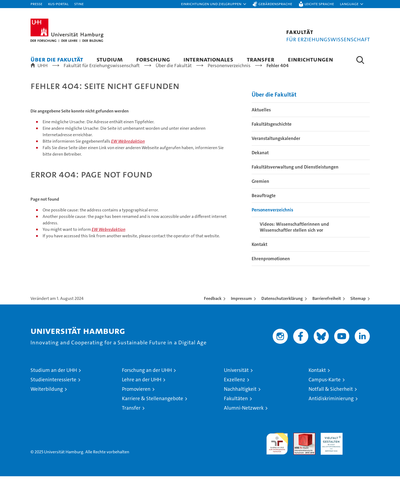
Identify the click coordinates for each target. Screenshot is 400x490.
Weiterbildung (46, 402)
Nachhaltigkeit (240, 402)
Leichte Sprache (319, 3)
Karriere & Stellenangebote (152, 412)
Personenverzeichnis (272, 224)
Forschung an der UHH (147, 384)
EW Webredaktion (128, 155)
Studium (110, 59)
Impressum (241, 312)
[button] (214, 4)
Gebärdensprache (275, 3)
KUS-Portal (58, 3)
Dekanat (260, 166)
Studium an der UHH (53, 384)
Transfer (260, 59)
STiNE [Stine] (79, 3)
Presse (36, 3)
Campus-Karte (325, 393)
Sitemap (358, 312)
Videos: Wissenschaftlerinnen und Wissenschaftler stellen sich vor (294, 241)
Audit (298, 449)
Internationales (208, 59)
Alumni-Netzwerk (244, 421)
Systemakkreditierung (359, 449)
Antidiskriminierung (331, 412)
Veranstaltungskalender (276, 152)
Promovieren (136, 402)
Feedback (212, 312)
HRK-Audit (330, 449)
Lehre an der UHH (141, 393)
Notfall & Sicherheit (331, 402)
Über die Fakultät (56, 59)
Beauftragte (264, 209)
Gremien (260, 195)
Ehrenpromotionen (271, 272)
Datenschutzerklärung (282, 312)
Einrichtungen (310, 59)
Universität (236, 384)
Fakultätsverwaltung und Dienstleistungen (295, 181)
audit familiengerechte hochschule (277, 455)
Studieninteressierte (53, 393)
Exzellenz (234, 393)
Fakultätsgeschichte (272, 138)
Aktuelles (261, 123)
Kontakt (259, 258)
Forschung (153, 59)
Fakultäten (236, 412)
